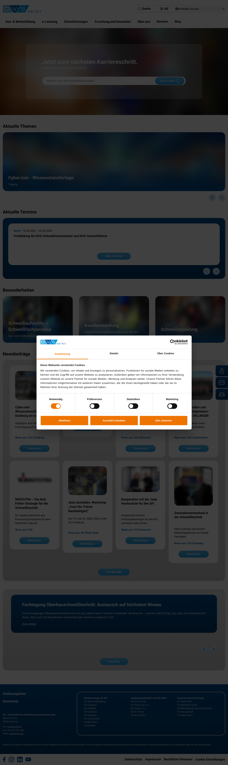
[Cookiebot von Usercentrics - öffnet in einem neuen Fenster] (173, 342)
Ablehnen (64, 420)
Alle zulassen (163, 420)
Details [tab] (114, 353)
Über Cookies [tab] (165, 353)
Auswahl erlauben (114, 420)
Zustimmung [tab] (62, 354)
